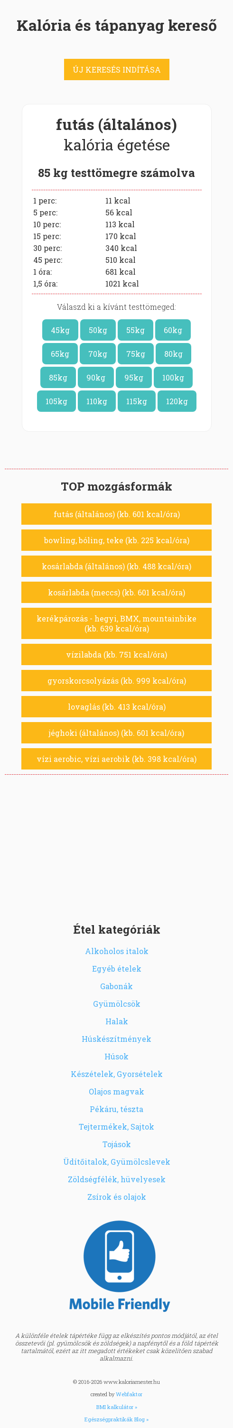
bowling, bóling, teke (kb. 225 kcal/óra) (116, 540)
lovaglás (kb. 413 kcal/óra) (117, 707)
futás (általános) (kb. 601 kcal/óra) (117, 514)
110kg (96, 401)
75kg (135, 354)
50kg (98, 330)
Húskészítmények (116, 1039)
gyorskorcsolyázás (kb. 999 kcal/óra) (116, 681)
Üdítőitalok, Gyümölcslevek (116, 1162)
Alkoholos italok (117, 951)
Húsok (116, 1056)
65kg (60, 354)
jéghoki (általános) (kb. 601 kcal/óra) (116, 733)
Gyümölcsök (116, 1004)
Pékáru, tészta (116, 1109)
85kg (58, 377)
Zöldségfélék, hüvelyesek (117, 1179)
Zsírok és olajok (116, 1197)
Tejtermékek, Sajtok (116, 1126)
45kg (60, 330)
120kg (177, 401)
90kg (95, 377)
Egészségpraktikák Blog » (116, 1419)
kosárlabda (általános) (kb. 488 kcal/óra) (116, 566)
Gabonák (116, 986)
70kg (97, 354)
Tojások (117, 1144)
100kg (173, 377)
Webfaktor (129, 1394)
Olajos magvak (116, 1091)
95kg (133, 377)
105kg (56, 401)
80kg (173, 354)
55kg (135, 330)
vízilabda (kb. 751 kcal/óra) (116, 654)
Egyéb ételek (116, 969)
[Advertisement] (116, 845)
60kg (173, 330)
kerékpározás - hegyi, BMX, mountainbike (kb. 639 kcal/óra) (116, 623)
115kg (136, 401)
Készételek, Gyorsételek (117, 1074)
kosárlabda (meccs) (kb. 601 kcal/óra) (116, 592)
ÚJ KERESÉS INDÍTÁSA (117, 69)
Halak (116, 1021)
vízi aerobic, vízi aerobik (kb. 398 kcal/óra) (116, 759)
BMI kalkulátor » (116, 1406)
